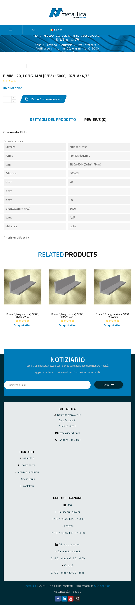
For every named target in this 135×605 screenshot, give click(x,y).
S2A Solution (102, 585)
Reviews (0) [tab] (95, 120)
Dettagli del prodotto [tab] (53, 120)
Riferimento (11, 132)
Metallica (30, 585)
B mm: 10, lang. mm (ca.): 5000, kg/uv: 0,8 (112, 315)
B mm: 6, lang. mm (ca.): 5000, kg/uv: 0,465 (22, 315)
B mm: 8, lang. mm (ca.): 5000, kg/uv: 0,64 (67, 315)
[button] (33, 30)
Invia (108, 385)
